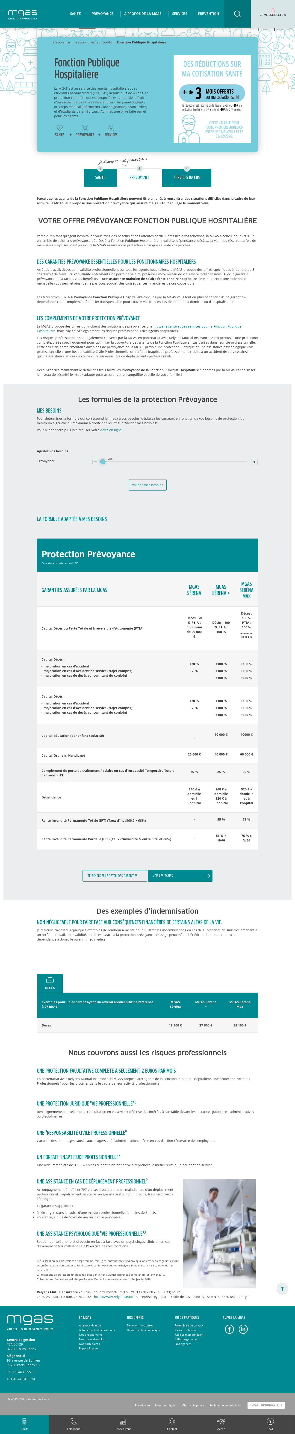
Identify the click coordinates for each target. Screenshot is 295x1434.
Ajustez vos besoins (52, 451)
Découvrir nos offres (140, 1325)
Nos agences (183, 1344)
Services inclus (187, 178)
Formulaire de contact (189, 1325)
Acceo (221, 1429)
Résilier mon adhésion (189, 1335)
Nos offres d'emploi (91, 1339)
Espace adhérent (186, 1330)
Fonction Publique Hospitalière (141, 42)
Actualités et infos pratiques (97, 1330)
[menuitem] (75, 14)
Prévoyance (140, 178)
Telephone (73, 1429)
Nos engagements (91, 1335)
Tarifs (24, 1429)
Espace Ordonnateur (266, 1405)
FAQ (270, 1429)
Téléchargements (186, 1339)
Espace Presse (88, 1348)
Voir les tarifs (163, 876)
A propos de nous (90, 1325)
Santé (100, 178)
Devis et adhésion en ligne (144, 1330)
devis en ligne (111, 430)
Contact (172, 1429)
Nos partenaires (89, 1344)
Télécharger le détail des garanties (112, 876)
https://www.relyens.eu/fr (114, 1296)
